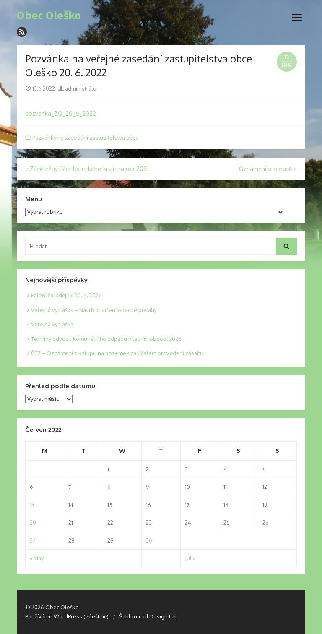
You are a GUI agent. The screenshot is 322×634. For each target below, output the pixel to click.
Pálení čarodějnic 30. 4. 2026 (66, 295)
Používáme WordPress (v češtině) (67, 616)
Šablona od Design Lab (148, 616)
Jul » (190, 558)
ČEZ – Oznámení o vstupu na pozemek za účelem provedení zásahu (117, 353)
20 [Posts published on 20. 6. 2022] (33, 522)
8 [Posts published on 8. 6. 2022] (109, 486)
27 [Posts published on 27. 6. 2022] (33, 540)
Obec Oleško (49, 15)
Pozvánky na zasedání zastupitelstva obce (85, 137)
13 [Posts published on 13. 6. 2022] (32, 504)
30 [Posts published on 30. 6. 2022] (149, 540)
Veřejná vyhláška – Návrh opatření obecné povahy (93, 310)
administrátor (78, 88)
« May (37, 558)
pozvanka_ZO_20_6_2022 (60, 113)
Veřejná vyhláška (52, 324)
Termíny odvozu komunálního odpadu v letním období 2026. (107, 338)
